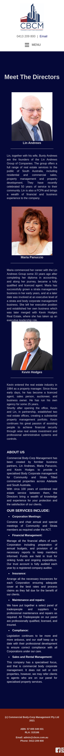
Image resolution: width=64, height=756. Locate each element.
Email (43, 36)
